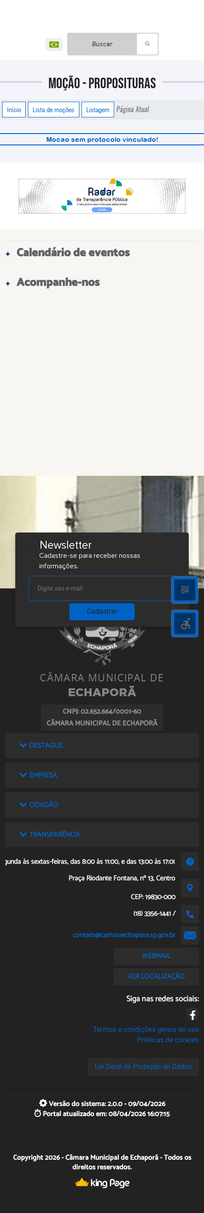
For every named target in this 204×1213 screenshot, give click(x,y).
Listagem (97, 109)
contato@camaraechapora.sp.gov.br (124, 935)
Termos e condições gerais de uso (146, 1029)
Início (14, 109)
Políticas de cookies (168, 1040)
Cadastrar (102, 611)
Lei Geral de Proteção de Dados (143, 1066)
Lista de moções (54, 109)
